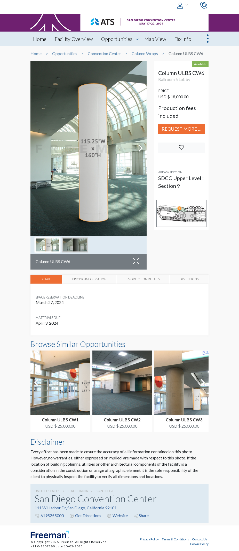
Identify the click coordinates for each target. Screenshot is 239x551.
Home (39, 39)
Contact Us (199, 539)
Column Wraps (145, 53)
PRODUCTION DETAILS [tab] (143, 279)
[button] (183, 6)
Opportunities (117, 39)
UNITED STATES (47, 491)
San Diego (106, 491)
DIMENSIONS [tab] (189, 279)
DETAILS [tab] (46, 279)
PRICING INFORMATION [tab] (90, 279)
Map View (156, 39)
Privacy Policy (149, 539)
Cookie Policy (199, 543)
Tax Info (184, 39)
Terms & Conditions (175, 539)
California (78, 491)
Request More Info (183, 129)
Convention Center (104, 53)
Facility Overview (74, 39)
